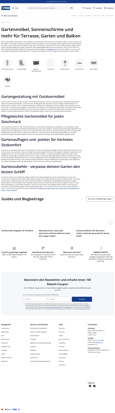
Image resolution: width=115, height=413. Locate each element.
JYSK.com (61, 332)
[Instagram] (94, 386)
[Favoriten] (86, 8)
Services (61, 361)
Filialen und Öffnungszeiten (38, 332)
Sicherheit (62, 365)
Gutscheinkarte (34, 335)
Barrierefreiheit (63, 350)
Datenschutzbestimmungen (83, 309)
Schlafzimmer (5, 328)
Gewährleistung (35, 354)
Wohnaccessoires (6, 357)
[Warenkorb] (109, 8)
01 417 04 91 (97, 352)
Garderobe (4, 361)
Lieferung (33, 346)
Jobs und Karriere (64, 339)
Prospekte (33, 339)
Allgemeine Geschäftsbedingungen (52, 307)
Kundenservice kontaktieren (38, 328)
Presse (61, 335)
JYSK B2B (61, 346)
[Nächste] (110, 222)
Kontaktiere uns (92, 344)
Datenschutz (34, 357)
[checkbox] (24, 304)
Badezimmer (5, 332)
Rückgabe (33, 350)
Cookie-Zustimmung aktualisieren (40, 361)
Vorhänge (4, 350)
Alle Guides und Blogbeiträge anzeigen (100, 199)
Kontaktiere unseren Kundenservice (98, 350)
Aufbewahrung (5, 346)
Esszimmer (4, 343)
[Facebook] (90, 386)
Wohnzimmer (5, 339)
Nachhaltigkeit (63, 354)
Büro (2, 335)
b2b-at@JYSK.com (97, 342)
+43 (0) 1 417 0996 (98, 340)
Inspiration (62, 343)
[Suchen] (72, 8)
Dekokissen (51, 49)
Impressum (62, 357)
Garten (3, 354)
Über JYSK (62, 328)
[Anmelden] (97, 8)
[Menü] (15, 8)
